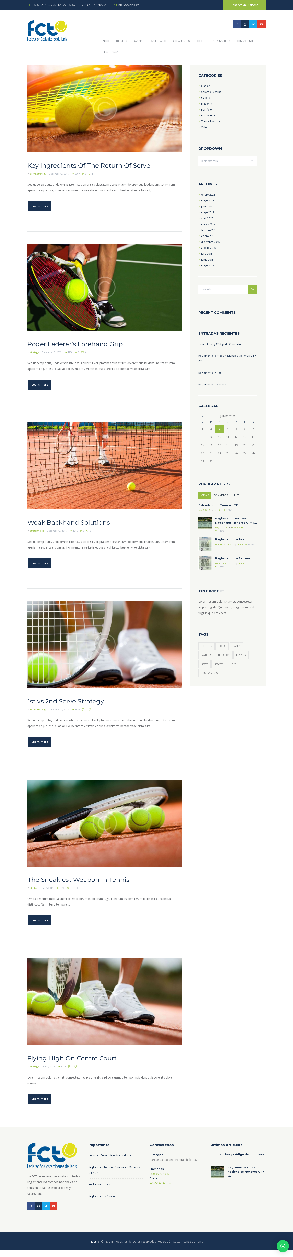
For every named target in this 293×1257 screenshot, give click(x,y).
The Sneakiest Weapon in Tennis (93, 886)
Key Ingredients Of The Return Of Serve (95, 170)
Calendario (158, 40)
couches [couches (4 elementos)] (207, 655)
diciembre (211, 242)
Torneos (121, 40)
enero (208, 195)
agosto (209, 248)
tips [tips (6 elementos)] (237, 675)
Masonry (207, 103)
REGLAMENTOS (181, 40)
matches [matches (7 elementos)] (207, 665)
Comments (222, 497)
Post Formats (210, 115)
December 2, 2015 (61, 183)
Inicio (105, 40)
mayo (208, 201)
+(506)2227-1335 (161, 1179)
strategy (43, 183)
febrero (209, 231)
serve (33, 183)
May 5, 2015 (204, 512)
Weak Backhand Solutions (80, 530)
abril (207, 219)
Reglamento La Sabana (213, 386)
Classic (205, 86)
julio (207, 254)
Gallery (205, 98)
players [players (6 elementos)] (245, 665)
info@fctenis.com (128, 5)
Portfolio (207, 109)
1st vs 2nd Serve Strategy (77, 708)
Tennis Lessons (211, 121)
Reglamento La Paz (211, 374)
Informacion (110, 51)
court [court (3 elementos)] (224, 655)
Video (205, 127)
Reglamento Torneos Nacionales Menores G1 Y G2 (234, 526)
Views (205, 497)
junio (208, 207)
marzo (209, 225)
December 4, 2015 (225, 573)
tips (43, 539)
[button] (283, 1246)
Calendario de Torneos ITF (219, 507)
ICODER (200, 40)
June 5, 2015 (50, 1073)
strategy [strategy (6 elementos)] (221, 675)
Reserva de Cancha (244, 5)
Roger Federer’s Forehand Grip (90, 352)
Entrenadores (220, 40)
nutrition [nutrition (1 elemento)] (226, 665)
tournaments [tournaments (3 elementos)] (211, 685)
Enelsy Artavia (240, 536)
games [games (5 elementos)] (240, 655)
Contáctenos (245, 40)
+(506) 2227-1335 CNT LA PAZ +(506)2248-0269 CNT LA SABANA (69, 5)
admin (219, 512)
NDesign (95, 1248)
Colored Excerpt (211, 92)
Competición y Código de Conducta (221, 345)
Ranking (138, 40)
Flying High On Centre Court (85, 1064)
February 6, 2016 (223, 554)
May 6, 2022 (221, 536)
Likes (238, 497)
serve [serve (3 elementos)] (205, 675)
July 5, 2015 (49, 895)
